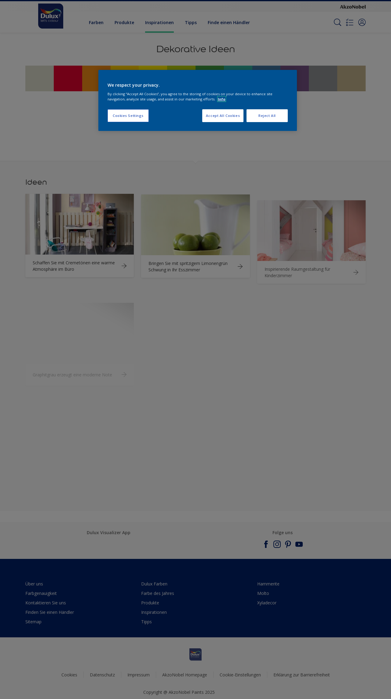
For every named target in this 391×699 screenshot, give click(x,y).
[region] (197, 100)
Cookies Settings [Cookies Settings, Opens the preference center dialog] (128, 115)
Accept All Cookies (223, 115)
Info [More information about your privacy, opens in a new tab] (221, 99)
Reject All (267, 115)
